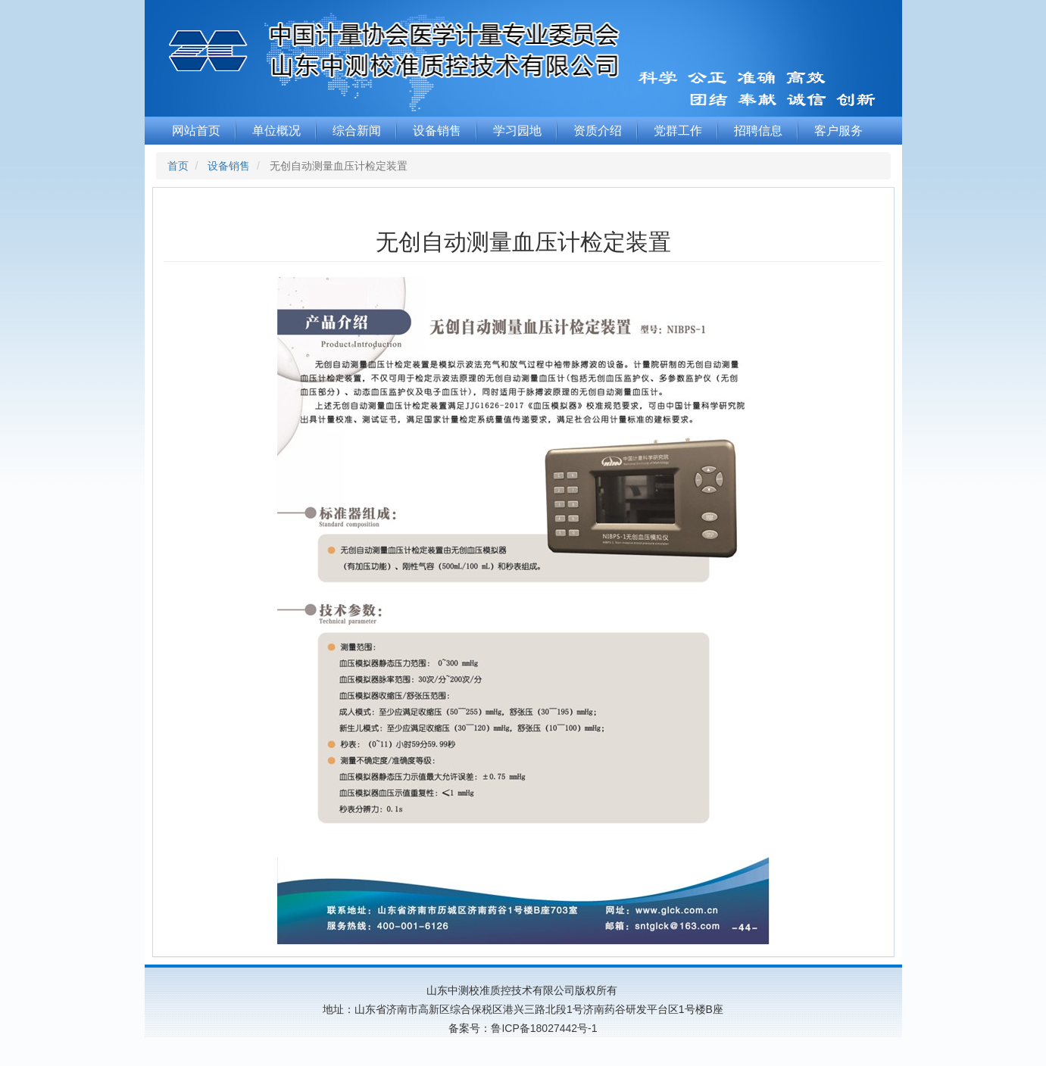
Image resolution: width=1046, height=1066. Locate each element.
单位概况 (276, 130)
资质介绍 (597, 130)
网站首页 (196, 130)
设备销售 (437, 130)
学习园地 (517, 130)
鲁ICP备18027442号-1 (544, 1028)
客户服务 (838, 130)
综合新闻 (357, 130)
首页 (178, 166)
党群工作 (678, 130)
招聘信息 (758, 130)
